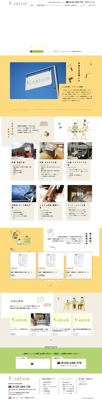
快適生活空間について (42, 5)
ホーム (32, 5)
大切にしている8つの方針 (49, 397)
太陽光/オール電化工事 (68, 399)
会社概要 (45, 399)
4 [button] (22, 100)
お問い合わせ (92, 5)
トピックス (83, 5)
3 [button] (18, 100)
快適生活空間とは (47, 393)
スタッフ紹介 (46, 404)
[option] (38, 80)
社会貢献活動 (46, 401)
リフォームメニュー (56, 5)
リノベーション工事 (67, 404)
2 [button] (14, 100)
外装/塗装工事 (66, 393)
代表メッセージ (47, 395)
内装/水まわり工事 (67, 395)
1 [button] (11, 100)
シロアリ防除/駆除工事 (68, 401)
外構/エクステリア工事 (68, 397)
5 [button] (25, 100)
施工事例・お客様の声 (71, 5)
